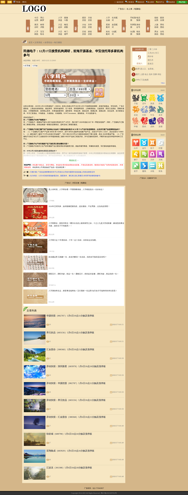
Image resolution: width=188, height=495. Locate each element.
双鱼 (160, 164)
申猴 (136, 119)
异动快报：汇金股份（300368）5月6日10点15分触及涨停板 (76, 409)
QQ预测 (126, 27)
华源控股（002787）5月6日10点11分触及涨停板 (70, 308)
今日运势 (31, 18)
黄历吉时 (31, 22)
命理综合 (48, 35)
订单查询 (130, 2)
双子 (152, 141)
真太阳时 (150, 2)
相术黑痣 (144, 22)
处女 (144, 152)
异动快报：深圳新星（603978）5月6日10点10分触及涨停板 (76, 359)
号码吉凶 (120, 22)
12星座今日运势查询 (111, 489)
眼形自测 (160, 18)
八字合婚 (103, 18)
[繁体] (24, 2)
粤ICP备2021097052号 (109, 485)
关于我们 (68, 489)
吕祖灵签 (79, 27)
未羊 (160, 107)
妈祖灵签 (88, 27)
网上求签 (72, 22)
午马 (152, 107)
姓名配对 (103, 27)
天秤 (152, 152)
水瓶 (152, 164)
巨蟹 (160, 141)
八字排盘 (55, 18)
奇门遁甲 (64, 27)
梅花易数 (64, 22)
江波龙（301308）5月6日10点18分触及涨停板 (69, 460)
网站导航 (82, 489)
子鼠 (136, 96)
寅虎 (152, 96)
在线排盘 (48, 22)
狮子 (136, 152)
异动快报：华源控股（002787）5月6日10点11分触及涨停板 (76, 375)
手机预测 (127, 18)
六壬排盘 (55, 27)
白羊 (136, 141)
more (163, 83)
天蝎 (160, 152)
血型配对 (112, 22)
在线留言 (75, 489)
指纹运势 (151, 18)
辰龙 (136, 107)
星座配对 (103, 22)
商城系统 (171, 2)
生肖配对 (112, 18)
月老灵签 (88, 18)
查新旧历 (141, 2)
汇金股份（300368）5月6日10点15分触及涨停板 (70, 342)
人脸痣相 (151, 22)
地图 (121, 489)
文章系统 (38, 35)
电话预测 (136, 18)
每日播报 (58, 35)
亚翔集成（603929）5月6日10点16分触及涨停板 (70, 443)
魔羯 (144, 164)
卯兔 (160, 96)
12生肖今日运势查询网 (95, 489)
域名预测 (136, 27)
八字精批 (31, 27)
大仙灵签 (79, 22)
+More (163, 75)
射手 (136, 164)
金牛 (144, 141)
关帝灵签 (88, 22)
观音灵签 (79, 18)
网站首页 (24, 22)
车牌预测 (127, 22)
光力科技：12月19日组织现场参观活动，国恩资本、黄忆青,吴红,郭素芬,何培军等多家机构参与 (65, 168)
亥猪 (160, 119)
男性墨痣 (160, 22)
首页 (30, 35)
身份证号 (136, 22)
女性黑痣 (160, 27)
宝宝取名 (40, 27)
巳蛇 (144, 107)
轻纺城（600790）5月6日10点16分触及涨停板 (69, 426)
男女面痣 (151, 27)
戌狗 (152, 119)
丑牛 (144, 96)
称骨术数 (40, 22)
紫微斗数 (64, 18)
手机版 (17, 2)
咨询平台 (160, 2)
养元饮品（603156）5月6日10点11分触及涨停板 (70, 325)
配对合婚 (96, 22)
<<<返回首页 (118, 2)
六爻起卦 (55, 22)
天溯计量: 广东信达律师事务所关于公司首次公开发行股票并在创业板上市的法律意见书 (62, 164)
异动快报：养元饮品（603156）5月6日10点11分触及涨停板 (76, 392)
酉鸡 (144, 119)
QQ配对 (112, 27)
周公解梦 (40, 18)
